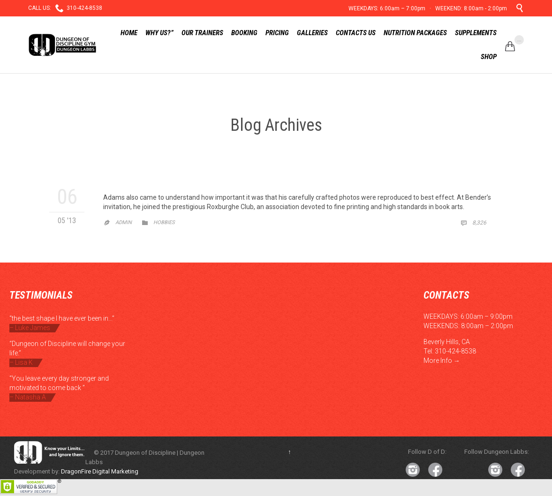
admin (123, 222)
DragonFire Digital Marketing (99, 471)
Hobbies (164, 222)
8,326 (473, 222)
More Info (437, 360)
